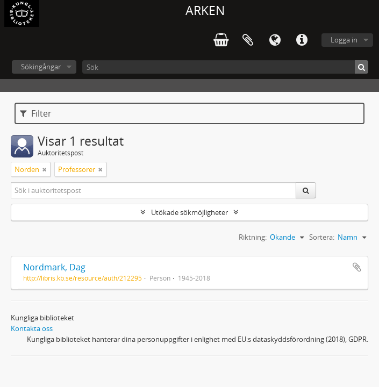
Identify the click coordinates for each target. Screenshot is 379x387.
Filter (36, 113)
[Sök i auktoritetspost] (154, 190)
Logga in (344, 40)
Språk (274, 40)
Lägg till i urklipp (357, 267)
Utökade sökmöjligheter (189, 212)
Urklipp (247, 40)
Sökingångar (41, 66)
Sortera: (321, 237)
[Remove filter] (44, 169)
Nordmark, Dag (54, 267)
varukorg (221, 40)
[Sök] (225, 67)
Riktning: (253, 237)
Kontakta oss (32, 328)
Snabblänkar (301, 40)
